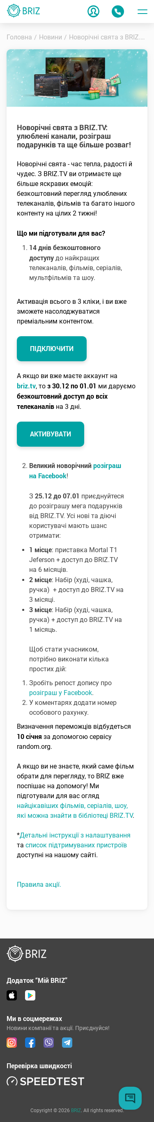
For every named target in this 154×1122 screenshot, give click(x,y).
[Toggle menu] (142, 11)
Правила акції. (39, 884)
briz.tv (26, 385)
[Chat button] (130, 1098)
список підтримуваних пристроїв (76, 845)
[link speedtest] (46, 1080)
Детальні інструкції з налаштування (75, 835)
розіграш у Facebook (60, 693)
